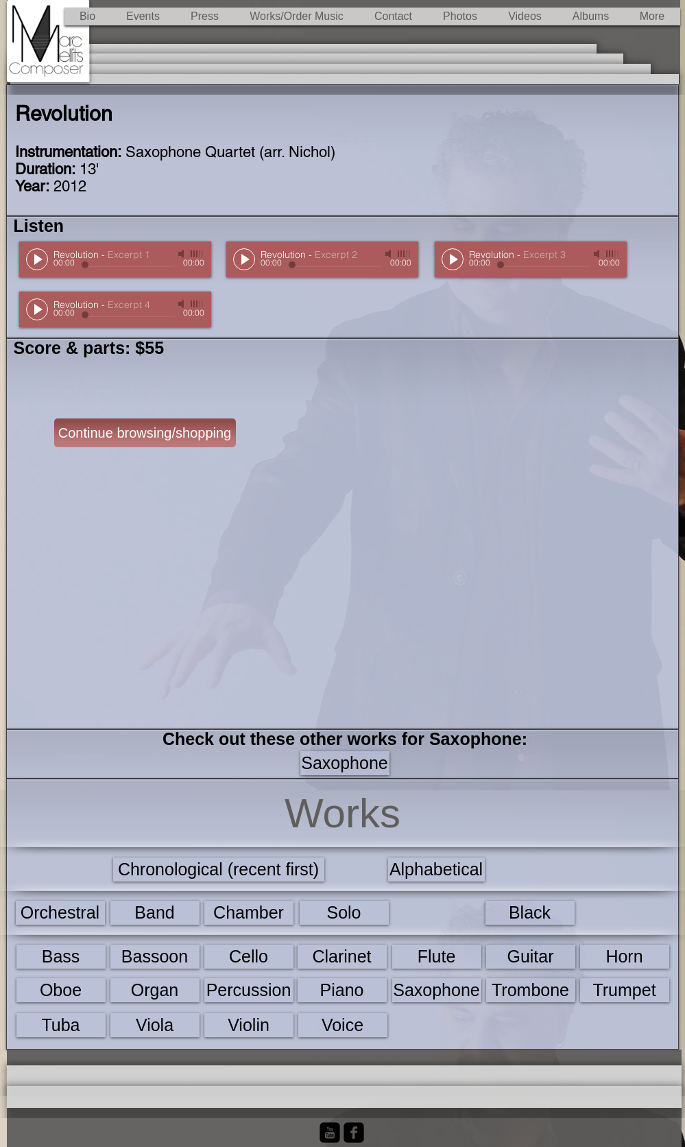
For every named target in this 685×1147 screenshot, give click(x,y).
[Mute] (182, 254)
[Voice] (342, 1025)
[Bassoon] (155, 957)
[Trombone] (530, 990)
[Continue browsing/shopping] (145, 432)
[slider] (197, 253)
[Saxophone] (344, 763)
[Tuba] (61, 1025)
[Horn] (624, 957)
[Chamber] (248, 913)
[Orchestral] (60, 913)
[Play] (37, 259)
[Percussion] (248, 990)
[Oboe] (61, 990)
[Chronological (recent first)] (218, 870)
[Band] (155, 913)
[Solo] (344, 913)
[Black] (530, 913)
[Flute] (436, 957)
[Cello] (248, 957)
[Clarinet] (342, 957)
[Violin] (248, 1025)
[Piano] (342, 990)
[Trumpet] (624, 990)
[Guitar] (530, 957)
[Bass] (61, 957)
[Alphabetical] (436, 870)
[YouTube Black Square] (330, 1132)
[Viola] (155, 1025)
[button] (297, 16)
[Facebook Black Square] (354, 1132)
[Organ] (155, 990)
